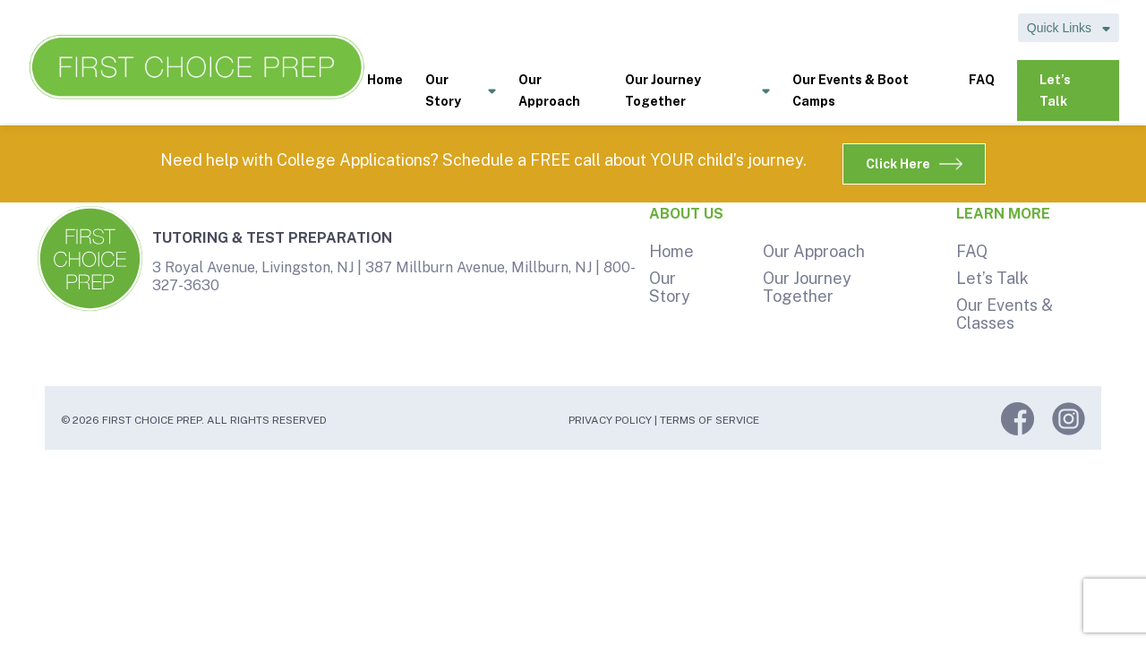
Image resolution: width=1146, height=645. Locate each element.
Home (385, 80)
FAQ (982, 80)
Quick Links (1068, 28)
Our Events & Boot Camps (850, 90)
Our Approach (549, 90)
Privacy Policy (610, 420)
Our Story (460, 92)
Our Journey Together (697, 92)
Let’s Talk (1055, 90)
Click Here (914, 164)
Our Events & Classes (1004, 314)
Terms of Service (709, 420)
